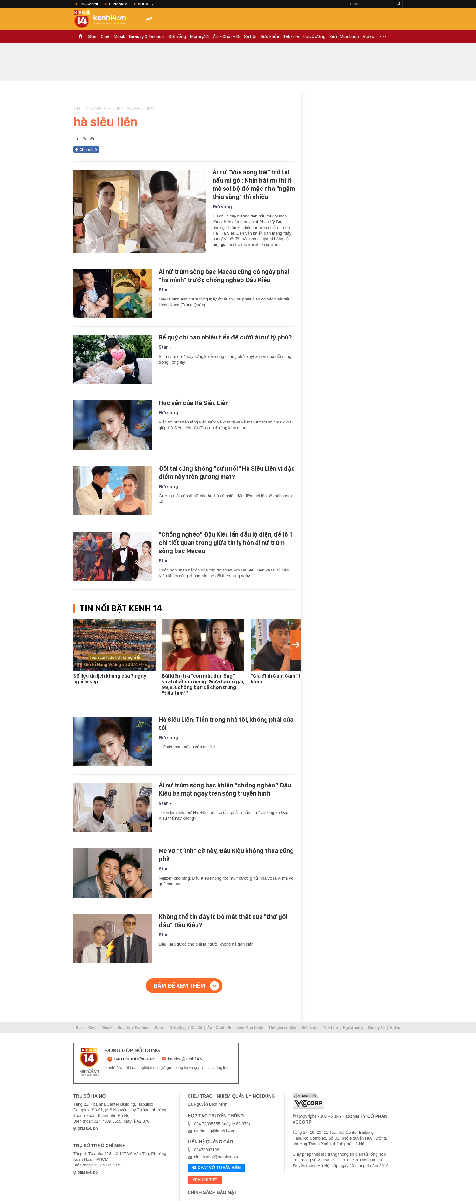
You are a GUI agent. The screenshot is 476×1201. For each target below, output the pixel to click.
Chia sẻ (89, 149)
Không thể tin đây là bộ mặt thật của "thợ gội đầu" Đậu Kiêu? (223, 921)
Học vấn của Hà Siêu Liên (194, 403)
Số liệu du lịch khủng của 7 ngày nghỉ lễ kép (109, 679)
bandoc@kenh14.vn (186, 1059)
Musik (119, 36)
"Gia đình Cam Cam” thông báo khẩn (287, 679)
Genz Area (118, 4)
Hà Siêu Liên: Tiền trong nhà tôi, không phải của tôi (226, 724)
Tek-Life (331, 1027)
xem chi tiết (204, 1180)
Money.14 (199, 36)
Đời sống (177, 36)
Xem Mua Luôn (344, 36)
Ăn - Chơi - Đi (226, 36)
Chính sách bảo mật (212, 1192)
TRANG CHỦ (80, 36)
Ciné (105, 36)
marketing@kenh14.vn (214, 1130)
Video (368, 36)
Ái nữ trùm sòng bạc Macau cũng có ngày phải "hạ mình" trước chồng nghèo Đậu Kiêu (224, 276)
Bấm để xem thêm (179, 986)
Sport (159, 1027)
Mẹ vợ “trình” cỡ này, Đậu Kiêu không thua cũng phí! (226, 855)
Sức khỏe (269, 36)
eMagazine (89, 4)
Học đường (314, 36)
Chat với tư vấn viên (216, 1168)
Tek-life (291, 36)
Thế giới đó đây (282, 1027)
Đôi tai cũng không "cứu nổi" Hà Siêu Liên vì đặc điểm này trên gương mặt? (227, 473)
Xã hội (250, 36)
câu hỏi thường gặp (134, 1059)
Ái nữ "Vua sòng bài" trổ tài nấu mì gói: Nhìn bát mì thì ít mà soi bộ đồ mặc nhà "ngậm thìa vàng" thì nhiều (254, 184)
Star (92, 36)
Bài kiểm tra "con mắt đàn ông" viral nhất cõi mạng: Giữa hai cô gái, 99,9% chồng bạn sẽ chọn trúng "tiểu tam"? (203, 684)
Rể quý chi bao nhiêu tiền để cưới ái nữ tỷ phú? (225, 337)
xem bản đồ (88, 1129)
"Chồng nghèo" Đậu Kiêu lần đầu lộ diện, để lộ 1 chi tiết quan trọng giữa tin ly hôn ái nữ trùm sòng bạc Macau (225, 543)
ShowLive (147, 4)
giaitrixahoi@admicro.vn (216, 1156)
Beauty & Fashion (146, 36)
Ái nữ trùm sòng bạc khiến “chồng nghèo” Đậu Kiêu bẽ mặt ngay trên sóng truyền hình (225, 789)
